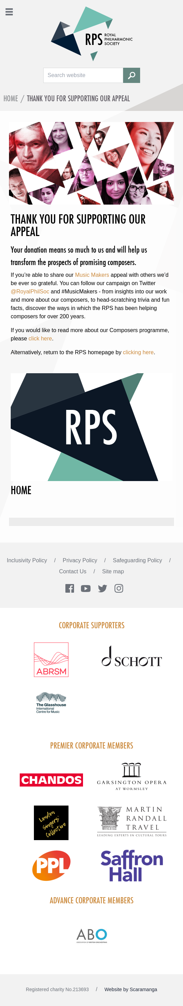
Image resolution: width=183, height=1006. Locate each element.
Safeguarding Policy (138, 560)
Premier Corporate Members (91, 745)
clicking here (138, 352)
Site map (113, 571)
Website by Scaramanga (130, 989)
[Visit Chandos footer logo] (51, 784)
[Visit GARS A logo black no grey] (132, 780)
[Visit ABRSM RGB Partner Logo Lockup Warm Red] (51, 663)
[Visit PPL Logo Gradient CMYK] (51, 869)
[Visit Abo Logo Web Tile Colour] (91, 935)
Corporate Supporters (92, 625)
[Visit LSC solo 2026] (51, 827)
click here (40, 338)
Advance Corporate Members (92, 900)
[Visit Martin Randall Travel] (132, 825)
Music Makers (92, 275)
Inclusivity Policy (28, 560)
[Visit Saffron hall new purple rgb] (132, 869)
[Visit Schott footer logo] (132, 663)
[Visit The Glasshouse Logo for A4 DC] (51, 706)
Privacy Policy (81, 560)
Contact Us (73, 571)
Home (10, 98)
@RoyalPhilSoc (30, 291)
